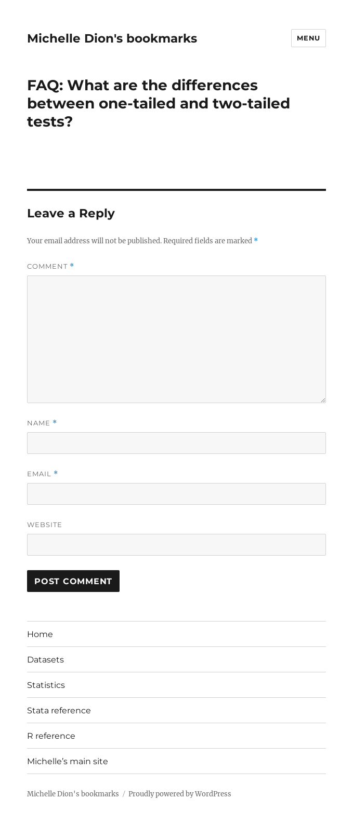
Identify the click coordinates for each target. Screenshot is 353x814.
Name (42, 423)
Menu (308, 38)
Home (40, 634)
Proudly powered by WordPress (179, 794)
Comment (50, 266)
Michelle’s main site (67, 761)
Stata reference (59, 710)
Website (44, 524)
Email (42, 474)
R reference (51, 736)
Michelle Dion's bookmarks (112, 38)
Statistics (46, 685)
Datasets (45, 660)
